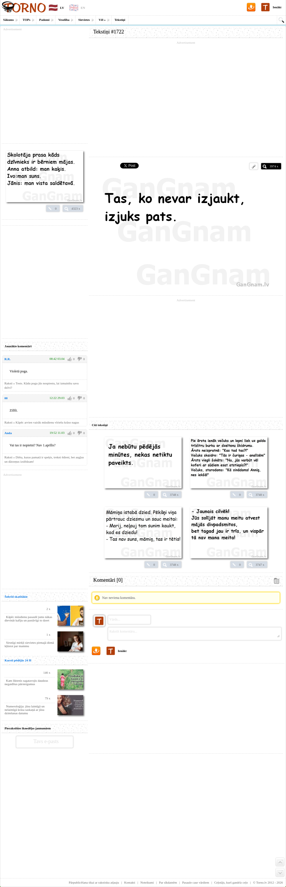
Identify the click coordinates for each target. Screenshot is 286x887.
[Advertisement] (186, 706)
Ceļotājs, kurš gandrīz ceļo (231, 882)
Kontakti (129, 882)
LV (62, 7)
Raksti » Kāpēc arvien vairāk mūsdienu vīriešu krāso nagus (42, 422)
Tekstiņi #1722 (108, 32)
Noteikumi (147, 882)
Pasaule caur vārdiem (195, 882)
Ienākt (277, 7)
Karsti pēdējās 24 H (18, 660)
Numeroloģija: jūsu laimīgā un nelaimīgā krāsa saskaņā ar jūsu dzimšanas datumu (25, 710)
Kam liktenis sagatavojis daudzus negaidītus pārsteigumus (26, 682)
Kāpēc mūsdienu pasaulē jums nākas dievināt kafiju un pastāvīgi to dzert (28, 618)
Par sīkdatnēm (168, 882)
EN (83, 7)
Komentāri (107, 580)
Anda (8, 433)
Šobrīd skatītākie (16, 596)
